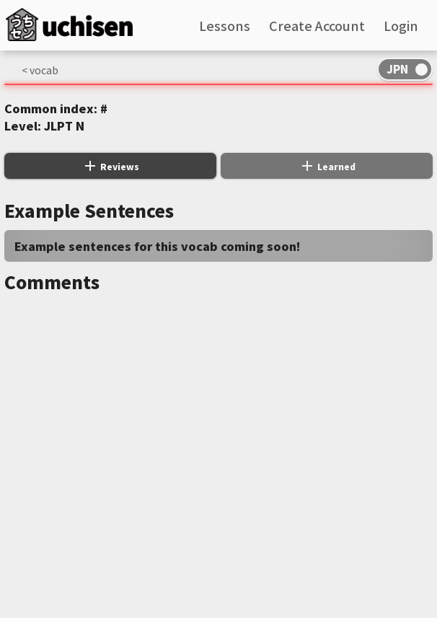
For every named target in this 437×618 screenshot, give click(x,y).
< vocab (40, 70)
